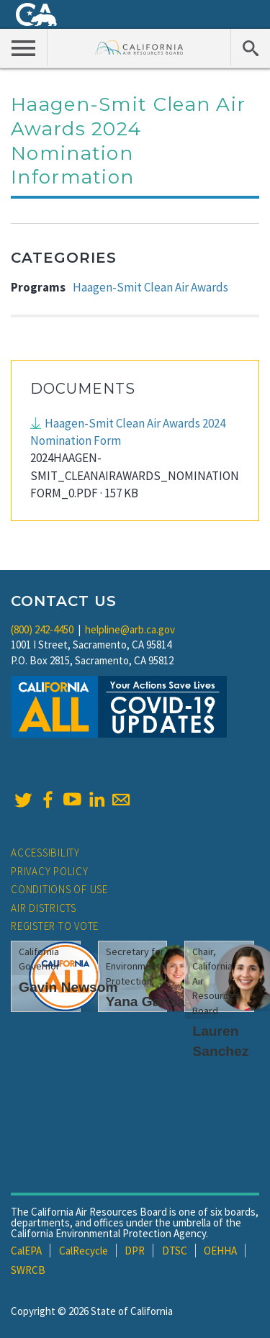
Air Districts (43, 908)
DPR (135, 1250)
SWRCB (28, 1270)
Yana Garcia (145, 1001)
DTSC (174, 1250)
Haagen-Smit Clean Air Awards (150, 287)
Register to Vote (55, 926)
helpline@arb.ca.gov (130, 629)
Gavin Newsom (68, 987)
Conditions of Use (59, 889)
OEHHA (220, 1250)
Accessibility (45, 852)
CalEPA (26, 1250)
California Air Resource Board (139, 47)
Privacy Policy (50, 871)
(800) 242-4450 (42, 629)
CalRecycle (83, 1250)
